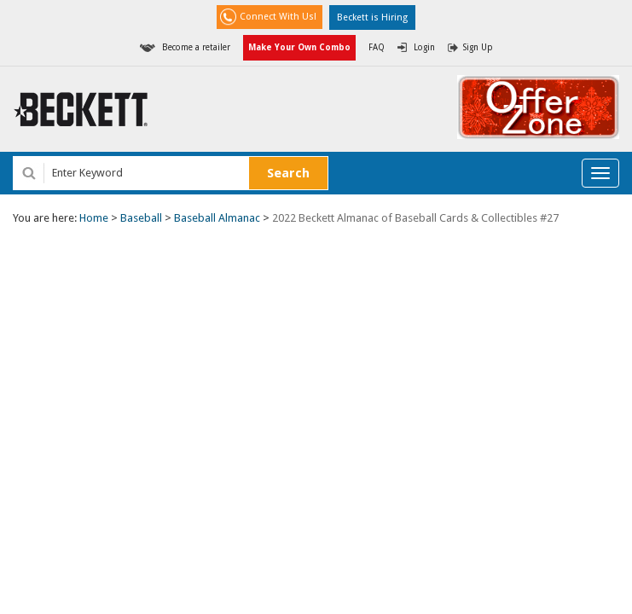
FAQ (376, 47)
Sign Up (478, 47)
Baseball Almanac (217, 217)
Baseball (141, 217)
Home (93, 217)
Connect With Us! (278, 16)
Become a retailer (196, 47)
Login (424, 47)
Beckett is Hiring (372, 17)
